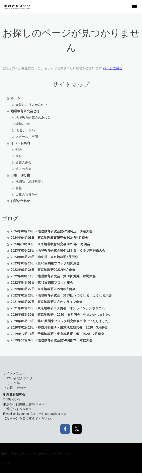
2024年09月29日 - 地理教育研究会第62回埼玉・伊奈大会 (51, 231)
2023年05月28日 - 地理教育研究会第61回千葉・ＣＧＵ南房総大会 (58, 250)
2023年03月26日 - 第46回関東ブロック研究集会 (45, 263)
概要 (4, 453)
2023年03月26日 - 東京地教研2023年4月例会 (43, 270)
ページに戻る (112, 68)
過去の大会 (23, 169)
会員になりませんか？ (31, 105)
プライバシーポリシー (22, 453)
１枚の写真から (26, 194)
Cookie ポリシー (46, 453)
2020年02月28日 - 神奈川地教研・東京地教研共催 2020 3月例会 (59, 327)
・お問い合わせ (15, 388)
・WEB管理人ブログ (18, 378)
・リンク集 (12, 383)
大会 (18, 156)
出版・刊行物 (20, 175)
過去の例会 (23, 162)
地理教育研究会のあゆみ (33, 117)
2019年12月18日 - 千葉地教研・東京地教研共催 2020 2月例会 (57, 334)
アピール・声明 (26, 137)
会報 (18, 188)
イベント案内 (20, 143)
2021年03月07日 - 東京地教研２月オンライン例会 (46, 302)
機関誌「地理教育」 (29, 182)
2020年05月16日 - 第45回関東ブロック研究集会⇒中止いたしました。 (61, 321)
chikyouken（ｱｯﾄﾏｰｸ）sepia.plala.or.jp (39, 414)
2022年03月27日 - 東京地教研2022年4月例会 (43, 289)
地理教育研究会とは (25, 111)
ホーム (15, 98)
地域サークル (25, 130)
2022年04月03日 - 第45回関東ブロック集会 (42, 282)
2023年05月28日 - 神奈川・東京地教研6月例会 (44, 257)
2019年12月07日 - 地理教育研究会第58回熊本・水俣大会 (51, 340)
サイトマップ (65, 453)
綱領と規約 (23, 124)
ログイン (7, 462)
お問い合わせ (20, 201)
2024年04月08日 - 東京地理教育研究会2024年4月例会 (49, 238)
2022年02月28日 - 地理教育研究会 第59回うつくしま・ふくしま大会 (61, 295)
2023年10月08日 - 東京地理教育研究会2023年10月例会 (50, 244)
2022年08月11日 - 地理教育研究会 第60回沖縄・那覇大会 (53, 276)
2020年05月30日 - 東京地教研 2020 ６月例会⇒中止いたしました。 (61, 315)
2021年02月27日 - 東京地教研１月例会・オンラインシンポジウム (58, 308)
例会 (18, 149)
